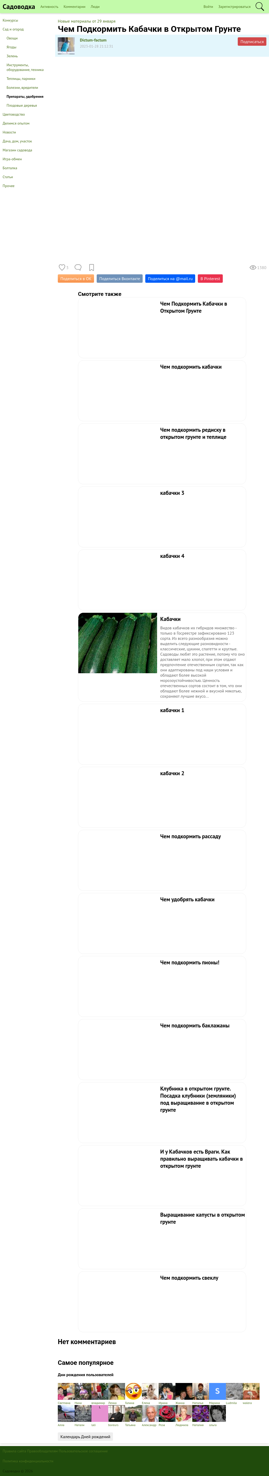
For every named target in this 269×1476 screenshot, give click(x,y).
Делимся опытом (16, 123)
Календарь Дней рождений (85, 1436)
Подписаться (252, 41)
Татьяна (133, 1416)
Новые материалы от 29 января (87, 21)
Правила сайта (14, 1451)
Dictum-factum (93, 40)
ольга (217, 1416)
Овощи (12, 38)
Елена (150, 1394)
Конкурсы (10, 20)
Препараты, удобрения (25, 96)
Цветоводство (14, 114)
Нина (83, 1394)
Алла (66, 1416)
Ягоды (11, 47)
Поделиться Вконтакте (119, 278)
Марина (217, 1394)
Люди (95, 6)
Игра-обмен (12, 159)
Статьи (8, 176)
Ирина (167, 1394)
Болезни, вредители (22, 87)
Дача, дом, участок (17, 141)
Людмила (183, 1416)
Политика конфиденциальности (28, 1461)
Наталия (200, 1416)
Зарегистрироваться (234, 6)
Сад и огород (13, 29)
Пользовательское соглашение (83, 1451)
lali (99, 1416)
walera (251, 1394)
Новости (9, 132)
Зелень (12, 56)
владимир (99, 1394)
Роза (167, 1416)
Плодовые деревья (22, 105)
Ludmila (234, 1394)
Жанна (183, 1394)
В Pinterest (210, 278)
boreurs (116, 1416)
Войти (208, 6)
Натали (83, 1416)
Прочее (8, 185)
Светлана (66, 1394)
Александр (150, 1416)
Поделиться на (170, 278)
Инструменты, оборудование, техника (25, 67)
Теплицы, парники (21, 78)
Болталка (10, 168)
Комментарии (74, 6)
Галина (133, 1394)
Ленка (116, 1394)
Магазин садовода (17, 150)
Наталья (200, 1394)
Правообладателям (42, 1451)
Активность (49, 6)
